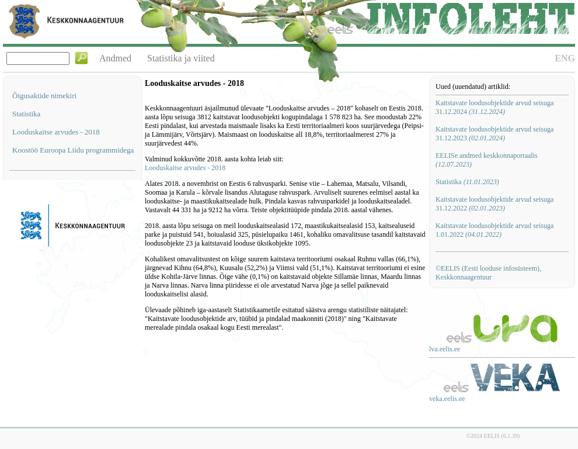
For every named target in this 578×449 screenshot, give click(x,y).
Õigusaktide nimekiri (44, 95)
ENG (565, 58)
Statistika (26, 113)
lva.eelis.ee (444, 349)
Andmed (115, 58)
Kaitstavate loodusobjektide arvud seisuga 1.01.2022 (494, 230)
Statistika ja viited (181, 58)
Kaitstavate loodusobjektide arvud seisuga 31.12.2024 (494, 107)
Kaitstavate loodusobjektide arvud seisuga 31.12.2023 (494, 133)
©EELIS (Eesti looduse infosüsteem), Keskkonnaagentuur (488, 272)
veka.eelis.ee (447, 399)
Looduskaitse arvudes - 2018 (56, 131)
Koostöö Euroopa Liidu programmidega (73, 150)
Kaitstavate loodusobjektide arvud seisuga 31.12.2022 (494, 203)
